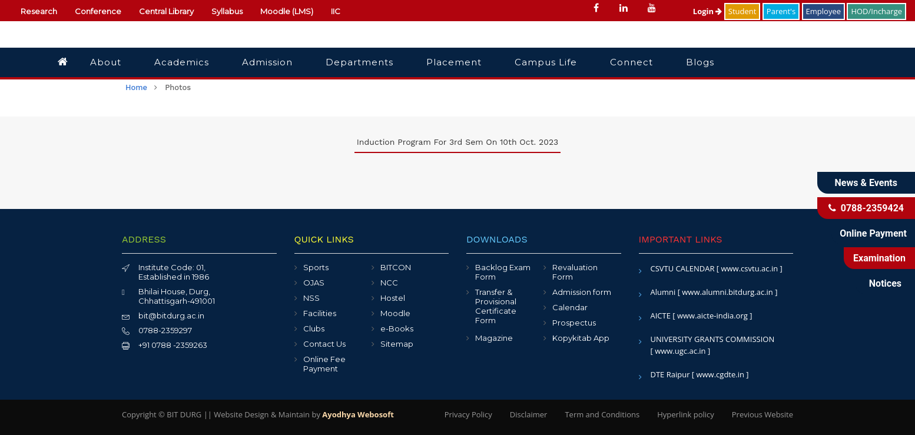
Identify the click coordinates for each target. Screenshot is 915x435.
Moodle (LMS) (286, 11)
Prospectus (574, 322)
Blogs (700, 62)
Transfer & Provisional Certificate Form (495, 306)
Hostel (392, 298)
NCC (389, 282)
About (105, 62)
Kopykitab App (580, 338)
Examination (879, 258)
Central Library (166, 11)
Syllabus (227, 11)
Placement (454, 62)
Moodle (395, 313)
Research (39, 11)
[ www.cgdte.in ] (720, 374)
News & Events (866, 182)
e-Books (396, 328)
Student (742, 11)
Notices (885, 283)
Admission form (581, 292)
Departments (359, 62)
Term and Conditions (602, 414)
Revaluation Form (575, 272)
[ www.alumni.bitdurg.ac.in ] (728, 292)
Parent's (781, 11)
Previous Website (762, 414)
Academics (181, 62)
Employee (823, 11)
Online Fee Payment (324, 363)
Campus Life (546, 62)
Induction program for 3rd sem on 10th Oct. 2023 (457, 142)
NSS (311, 298)
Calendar (570, 307)
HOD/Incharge (876, 11)
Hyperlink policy (685, 414)
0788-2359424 (866, 208)
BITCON (395, 267)
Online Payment (873, 233)
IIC (335, 11)
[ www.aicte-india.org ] (712, 315)
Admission (267, 62)
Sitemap (396, 343)
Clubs (313, 328)
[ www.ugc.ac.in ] (681, 351)
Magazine (494, 338)
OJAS (313, 282)
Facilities (319, 313)
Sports (316, 267)
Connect (631, 62)
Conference (98, 11)
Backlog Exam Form (503, 272)
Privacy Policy (468, 414)
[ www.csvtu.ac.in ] (750, 268)
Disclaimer (529, 414)
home (136, 87)
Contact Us (324, 343)
